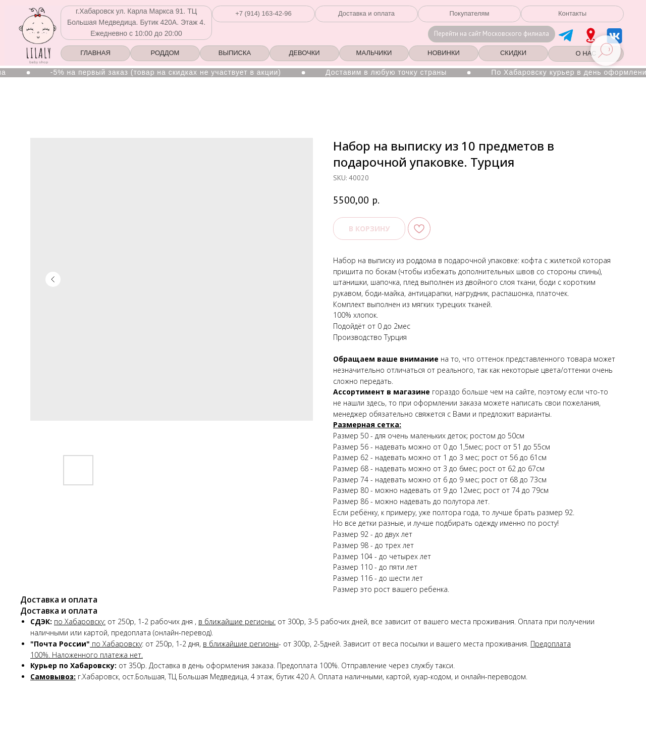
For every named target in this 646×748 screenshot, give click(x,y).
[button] (263, 14)
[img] (591, 35)
